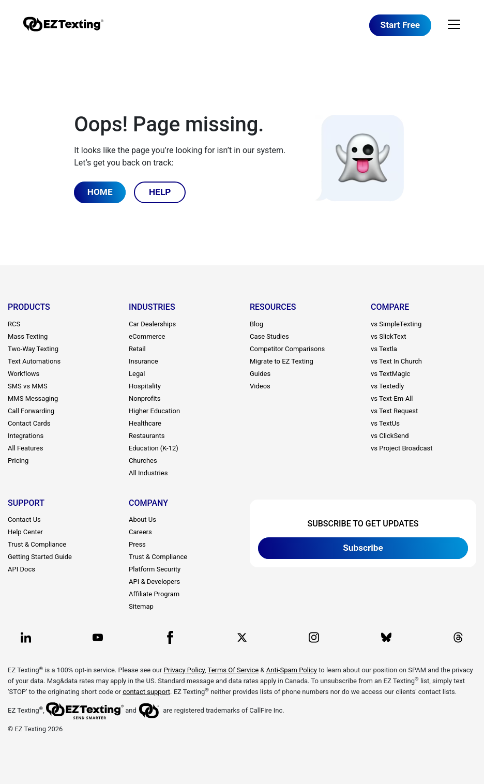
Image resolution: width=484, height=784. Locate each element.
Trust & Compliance (37, 544)
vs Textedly (387, 386)
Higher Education (154, 411)
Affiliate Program (154, 594)
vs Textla (384, 349)
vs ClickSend (390, 436)
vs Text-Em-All (392, 398)
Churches (143, 460)
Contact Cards (29, 423)
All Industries (148, 473)
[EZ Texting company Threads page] (458, 637)
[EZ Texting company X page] (242, 637)
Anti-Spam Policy (291, 670)
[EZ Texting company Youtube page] (98, 637)
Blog (256, 324)
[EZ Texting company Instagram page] (314, 637)
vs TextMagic (390, 374)
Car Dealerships (152, 324)
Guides (260, 374)
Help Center (25, 532)
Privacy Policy (184, 670)
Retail (137, 349)
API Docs (21, 569)
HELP (160, 192)
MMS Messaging (33, 398)
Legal (137, 374)
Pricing (18, 460)
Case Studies (269, 336)
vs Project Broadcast (401, 448)
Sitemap (141, 606)
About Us (142, 519)
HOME (100, 192)
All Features (25, 448)
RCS (14, 324)
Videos (260, 386)
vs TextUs (385, 423)
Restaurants (146, 436)
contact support (146, 692)
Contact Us (24, 519)
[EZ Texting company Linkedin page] (26, 637)
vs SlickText (388, 336)
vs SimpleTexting (396, 324)
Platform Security (154, 569)
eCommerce (147, 336)
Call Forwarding (31, 411)
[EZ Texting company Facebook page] (170, 637)
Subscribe (363, 547)
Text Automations (34, 361)
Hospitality (145, 386)
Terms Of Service (233, 670)
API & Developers (154, 581)
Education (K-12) (153, 448)
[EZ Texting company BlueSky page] (386, 637)
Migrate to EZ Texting (281, 361)
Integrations (25, 436)
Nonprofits (145, 398)
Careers (140, 532)
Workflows (23, 374)
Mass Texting (28, 336)
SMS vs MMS (28, 386)
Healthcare (145, 423)
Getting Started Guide (40, 557)
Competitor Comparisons (287, 349)
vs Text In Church (396, 361)
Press (137, 544)
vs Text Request (394, 411)
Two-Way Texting (33, 349)
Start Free (400, 25)
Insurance (143, 361)
